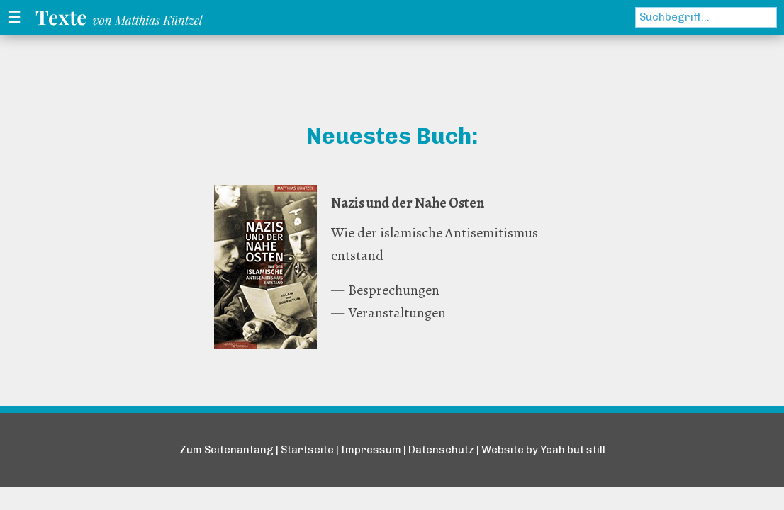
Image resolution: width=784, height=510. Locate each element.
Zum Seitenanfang (226, 449)
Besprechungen (393, 290)
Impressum (371, 449)
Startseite (307, 449)
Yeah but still (572, 449)
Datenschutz (441, 449)
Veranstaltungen (397, 312)
